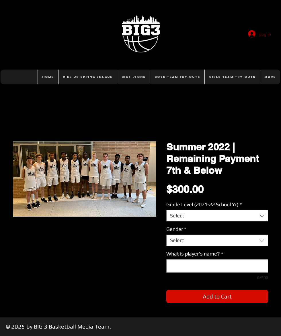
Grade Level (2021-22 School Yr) (204, 204)
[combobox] (217, 215)
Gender (176, 229)
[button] (177, 77)
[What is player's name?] (217, 266)
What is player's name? (194, 254)
